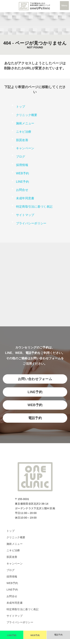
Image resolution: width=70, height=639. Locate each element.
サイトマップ (25, 215)
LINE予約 (22, 181)
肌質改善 (22, 140)
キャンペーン (25, 148)
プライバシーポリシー (31, 223)
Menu (64, 5)
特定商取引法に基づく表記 (34, 206)
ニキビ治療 (23, 131)
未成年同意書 (25, 198)
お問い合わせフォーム (35, 379)
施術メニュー (15, 543)
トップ (20, 106)
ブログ (20, 156)
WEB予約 (22, 173)
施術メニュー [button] (25, 123)
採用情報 (22, 165)
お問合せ (22, 189)
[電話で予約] (58, 635)
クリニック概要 (26, 115)
